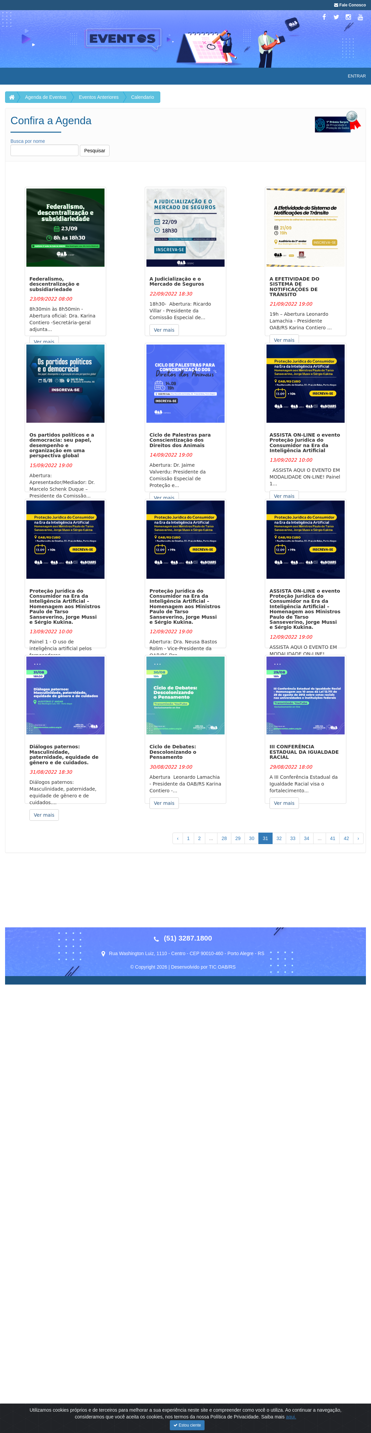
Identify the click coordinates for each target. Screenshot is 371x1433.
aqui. (291, 1416)
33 (293, 838)
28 (224, 838)
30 (251, 838)
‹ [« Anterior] (178, 838)
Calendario (142, 97)
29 (238, 838)
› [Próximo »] (358, 838)
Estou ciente (187, 1425)
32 (279, 838)
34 (306, 838)
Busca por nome (44, 147)
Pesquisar (94, 150)
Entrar (357, 76)
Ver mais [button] (44, 342)
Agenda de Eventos (45, 97)
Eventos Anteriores (99, 97)
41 (332, 838)
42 (346, 838)
